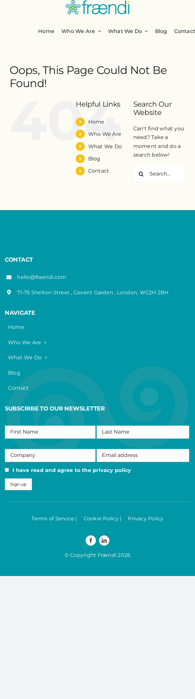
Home (96, 122)
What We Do (105, 146)
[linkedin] (104, 540)
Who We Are (104, 134)
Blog (94, 159)
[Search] (141, 174)
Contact (98, 171)
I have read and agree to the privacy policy (71, 470)
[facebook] (91, 540)
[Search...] (159, 174)
